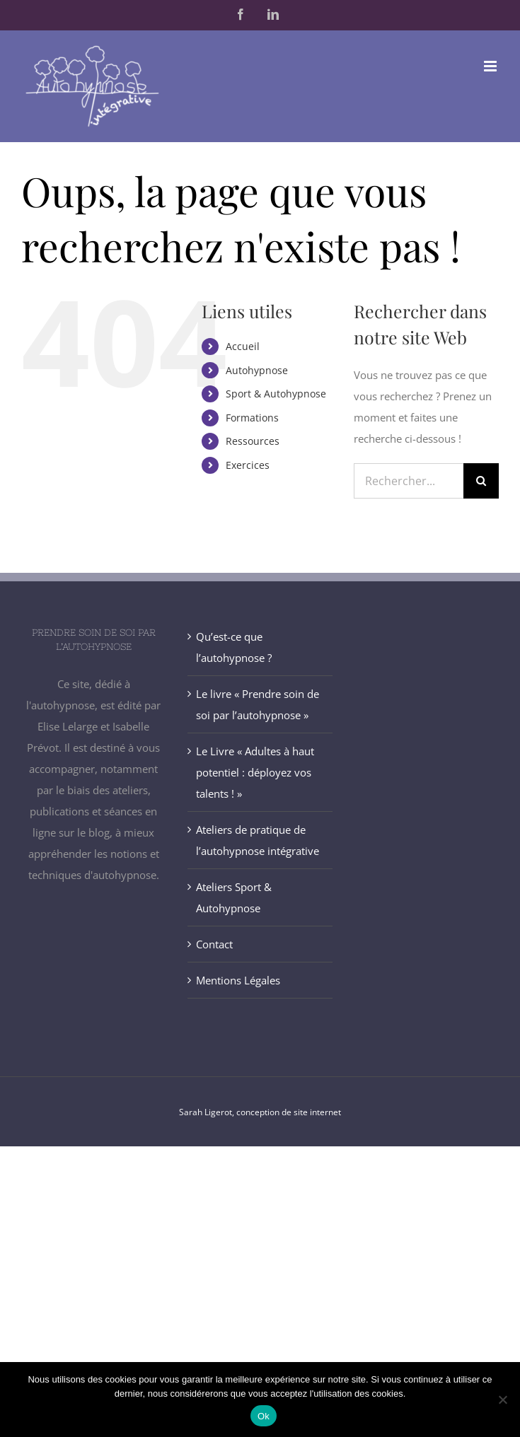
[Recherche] (481, 481)
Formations (252, 417)
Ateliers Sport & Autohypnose (234, 897)
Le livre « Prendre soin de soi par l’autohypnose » (257, 704)
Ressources (252, 441)
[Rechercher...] (408, 481)
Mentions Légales (238, 980)
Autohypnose (257, 370)
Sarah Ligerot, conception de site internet (260, 1112)
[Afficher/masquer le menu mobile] (491, 66)
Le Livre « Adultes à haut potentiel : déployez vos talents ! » (255, 772)
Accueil (243, 346)
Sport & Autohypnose (276, 393)
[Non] (502, 1399)
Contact (214, 944)
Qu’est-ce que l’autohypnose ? (234, 647)
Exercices (248, 465)
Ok (264, 1416)
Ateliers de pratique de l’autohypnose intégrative (257, 840)
